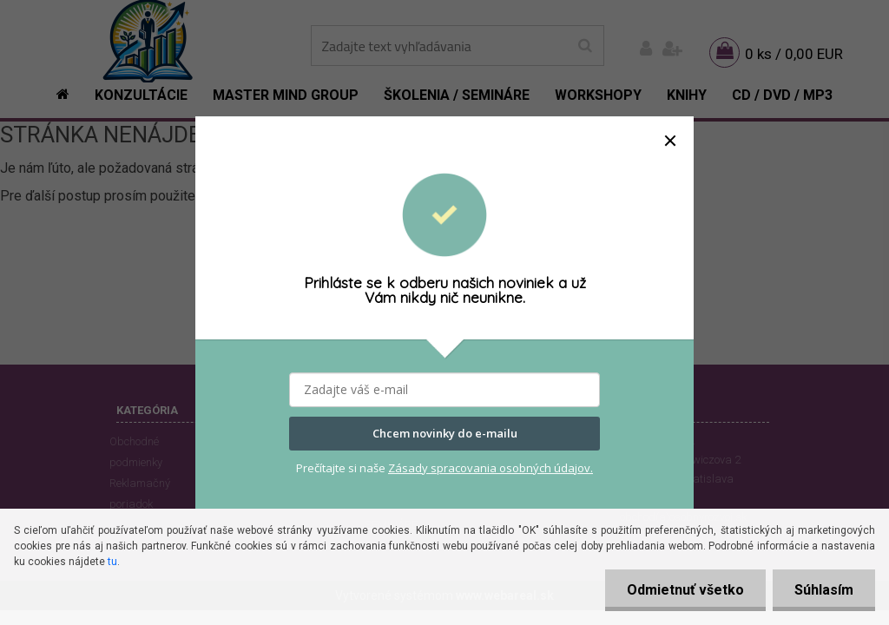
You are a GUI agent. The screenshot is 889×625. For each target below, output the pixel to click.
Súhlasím (823, 590)
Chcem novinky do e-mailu (444, 434)
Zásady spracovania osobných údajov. (490, 468)
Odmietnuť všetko (685, 590)
